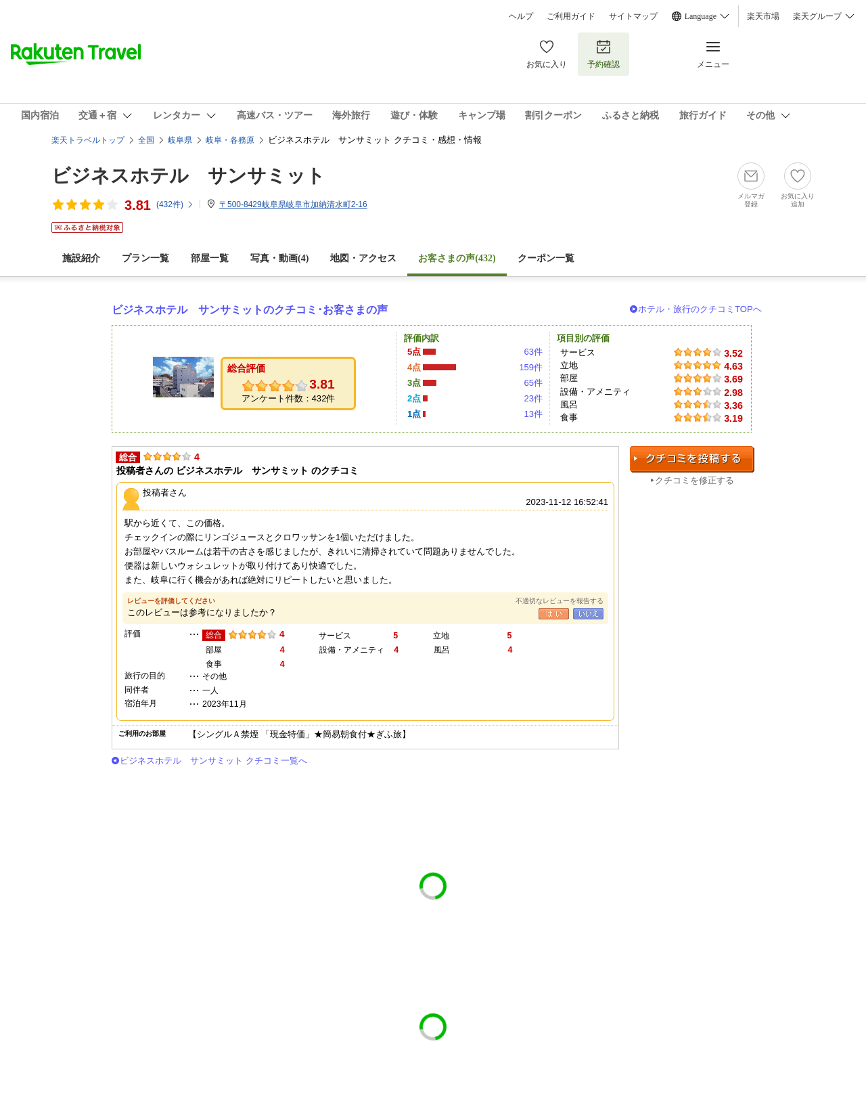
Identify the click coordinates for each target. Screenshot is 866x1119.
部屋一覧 (210, 258)
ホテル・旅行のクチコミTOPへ (700, 309)
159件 (531, 367)
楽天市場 (763, 16)
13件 (533, 414)
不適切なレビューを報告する (559, 601)
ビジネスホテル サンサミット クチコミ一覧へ (213, 760)
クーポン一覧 (546, 258)
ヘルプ (521, 16)
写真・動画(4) (279, 258)
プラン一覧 (145, 258)
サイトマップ (633, 16)
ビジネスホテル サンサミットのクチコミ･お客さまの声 (250, 309)
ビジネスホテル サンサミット (188, 175)
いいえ (588, 613)
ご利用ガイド (571, 16)
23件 (533, 398)
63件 (533, 352)
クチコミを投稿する (692, 459)
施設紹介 (81, 258)
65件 (533, 383)
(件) (175, 204)
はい (554, 613)
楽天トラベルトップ (87, 140)
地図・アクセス (363, 258)
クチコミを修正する (694, 480)
